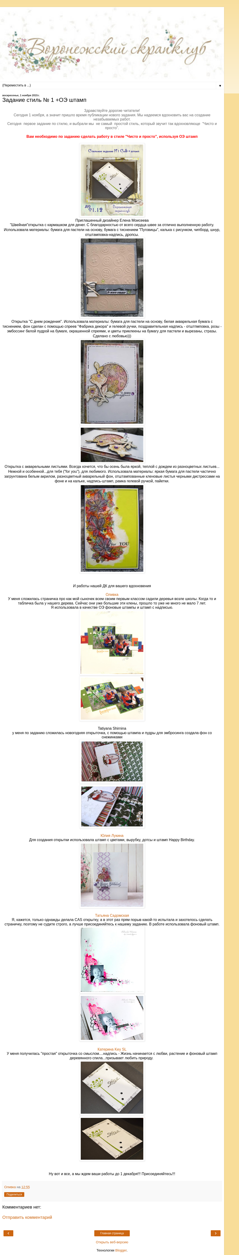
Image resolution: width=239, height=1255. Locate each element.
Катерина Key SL (112, 1049)
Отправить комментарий (27, 1217)
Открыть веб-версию (112, 1242)
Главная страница (112, 1233)
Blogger (121, 1250)
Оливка (112, 595)
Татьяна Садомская (112, 915)
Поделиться (14, 1194)
